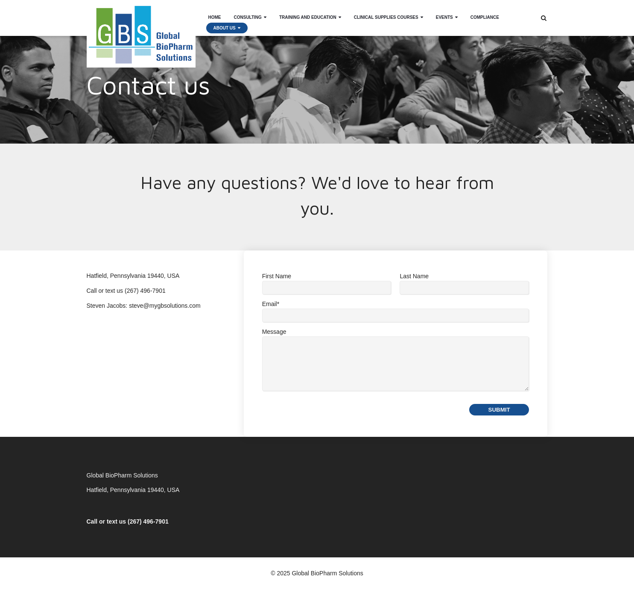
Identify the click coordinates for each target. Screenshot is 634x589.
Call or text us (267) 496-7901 (128, 521)
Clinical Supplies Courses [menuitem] (386, 12)
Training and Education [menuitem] (307, 12)
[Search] (543, 18)
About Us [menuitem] (224, 23)
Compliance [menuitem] (484, 12)
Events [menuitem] (444, 12)
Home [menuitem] (214, 12)
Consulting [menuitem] (248, 12)
